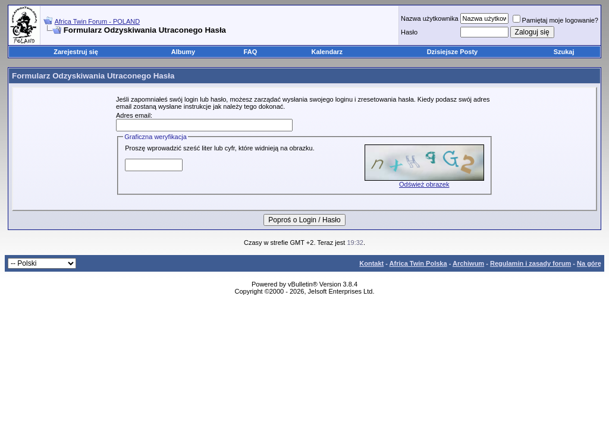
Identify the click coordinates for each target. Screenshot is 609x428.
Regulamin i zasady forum (530, 263)
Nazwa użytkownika (430, 18)
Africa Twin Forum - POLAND (97, 21)
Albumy (183, 51)
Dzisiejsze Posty (452, 51)
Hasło (409, 32)
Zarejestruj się (76, 51)
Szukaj (564, 51)
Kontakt (371, 263)
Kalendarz (327, 51)
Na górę (589, 263)
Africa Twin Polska (418, 263)
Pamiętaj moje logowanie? (555, 20)
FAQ (251, 51)
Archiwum (468, 263)
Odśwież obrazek (424, 184)
